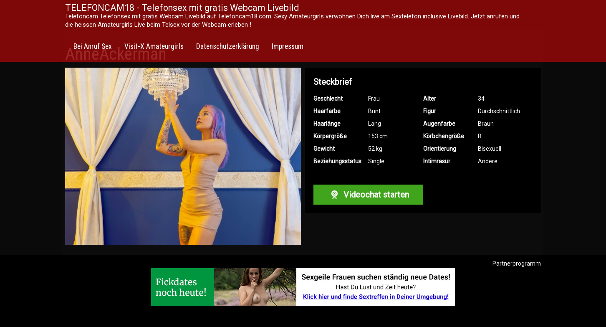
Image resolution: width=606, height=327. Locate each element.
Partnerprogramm (516, 263)
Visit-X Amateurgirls (154, 46)
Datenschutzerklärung (227, 46)
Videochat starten (368, 195)
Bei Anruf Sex (92, 46)
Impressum (287, 46)
